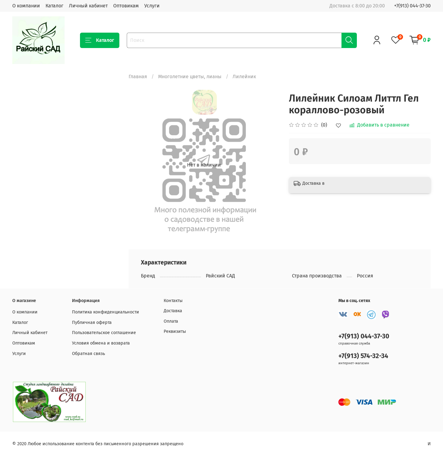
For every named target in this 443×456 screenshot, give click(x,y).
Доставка (173, 310)
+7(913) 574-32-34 (363, 356)
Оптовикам (126, 6)
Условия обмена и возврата (101, 343)
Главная (138, 76)
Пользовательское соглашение (104, 332)
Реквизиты (175, 331)
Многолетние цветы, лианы (190, 76)
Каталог (54, 6)
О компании (26, 6)
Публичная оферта (92, 322)
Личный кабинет (88, 6)
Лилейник (244, 76)
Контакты (173, 300)
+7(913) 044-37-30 (412, 6)
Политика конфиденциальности (105, 312)
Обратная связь (88, 353)
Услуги (152, 6)
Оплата (171, 321)
